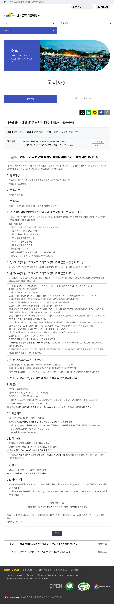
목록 (57, 533)
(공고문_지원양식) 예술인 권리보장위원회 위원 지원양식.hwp (48, 145)
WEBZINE (104, 7)
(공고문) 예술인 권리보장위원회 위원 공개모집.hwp (44, 142)
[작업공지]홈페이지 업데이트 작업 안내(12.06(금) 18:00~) (45, 552)
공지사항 (31, 98)
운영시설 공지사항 (83, 98)
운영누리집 (76, 7)
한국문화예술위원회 (22, 15)
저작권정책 (27, 570)
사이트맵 (74, 570)
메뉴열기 (107, 15)
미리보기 (96, 142)
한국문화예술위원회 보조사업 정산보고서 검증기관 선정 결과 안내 (48, 544)
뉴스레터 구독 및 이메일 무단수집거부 (51, 570)
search (100, 15)
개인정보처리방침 (11, 570)
